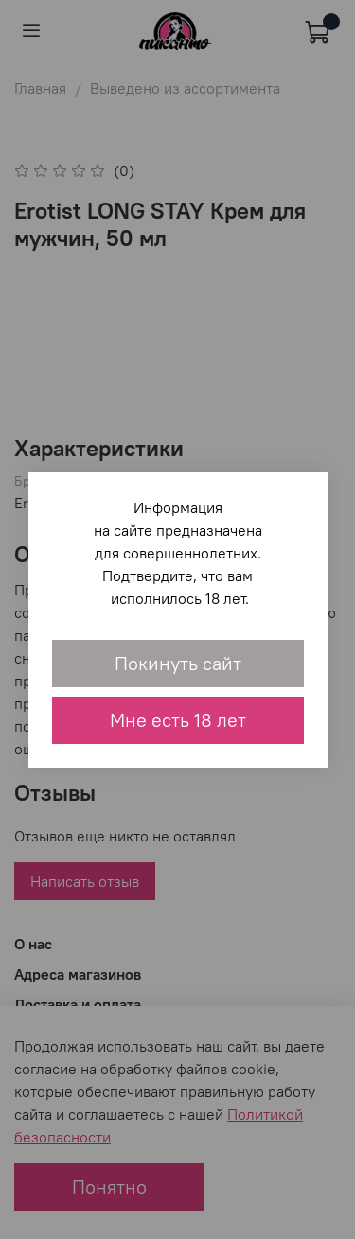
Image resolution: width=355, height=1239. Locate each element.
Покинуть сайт (178, 663)
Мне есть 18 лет (178, 720)
